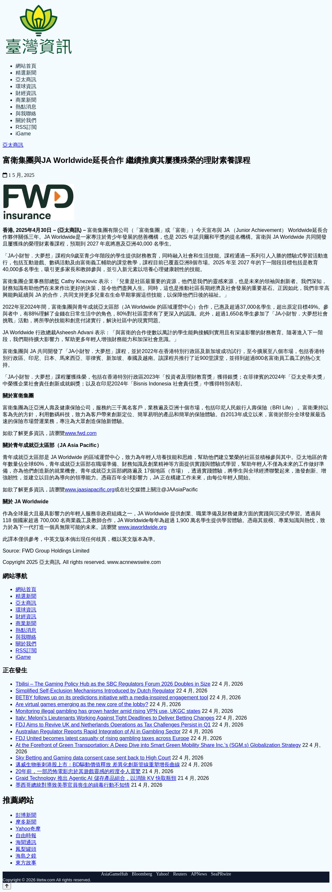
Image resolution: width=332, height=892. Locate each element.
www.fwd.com (81, 433)
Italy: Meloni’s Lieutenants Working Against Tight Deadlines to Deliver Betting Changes (115, 718)
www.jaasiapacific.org (89, 489)
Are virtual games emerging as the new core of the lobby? (82, 704)
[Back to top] (7, 886)
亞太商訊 (26, 79)
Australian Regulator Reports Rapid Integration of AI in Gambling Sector (98, 731)
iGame (23, 133)
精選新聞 (26, 72)
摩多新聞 (26, 822)
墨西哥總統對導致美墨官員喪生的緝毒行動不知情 (73, 785)
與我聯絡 (26, 113)
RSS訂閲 (26, 127)
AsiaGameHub (114, 874)
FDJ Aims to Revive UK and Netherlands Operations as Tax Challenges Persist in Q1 (113, 724)
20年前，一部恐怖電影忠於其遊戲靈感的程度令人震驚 (78, 771)
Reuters (180, 874)
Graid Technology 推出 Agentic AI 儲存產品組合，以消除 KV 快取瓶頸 (96, 778)
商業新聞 (26, 100)
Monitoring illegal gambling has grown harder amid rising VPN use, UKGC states (108, 711)
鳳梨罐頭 (26, 849)
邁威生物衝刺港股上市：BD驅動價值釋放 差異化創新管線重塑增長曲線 (98, 764)
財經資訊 (26, 93)
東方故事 (26, 862)
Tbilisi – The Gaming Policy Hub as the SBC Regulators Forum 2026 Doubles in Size (113, 684)
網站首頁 (26, 66)
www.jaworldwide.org (142, 527)
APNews (199, 874)
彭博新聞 (26, 815)
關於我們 (26, 120)
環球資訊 (26, 86)
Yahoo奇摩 (28, 828)
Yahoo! (162, 874)
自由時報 (26, 835)
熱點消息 (26, 106)
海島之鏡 (26, 856)
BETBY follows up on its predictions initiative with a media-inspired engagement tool (112, 697)
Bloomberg (142, 874)
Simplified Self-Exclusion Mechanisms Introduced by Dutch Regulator (95, 690)
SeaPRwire (221, 874)
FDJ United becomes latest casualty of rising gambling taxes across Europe (102, 738)
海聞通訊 (26, 842)
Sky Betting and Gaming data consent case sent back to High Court (93, 757)
